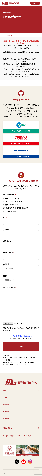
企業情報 (6, 405)
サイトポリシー (28, 436)
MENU (35, 3)
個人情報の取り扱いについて (22, 336)
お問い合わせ (7, 428)
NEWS (5, 398)
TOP (4, 35)
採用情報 (6, 418)
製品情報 (6, 411)
